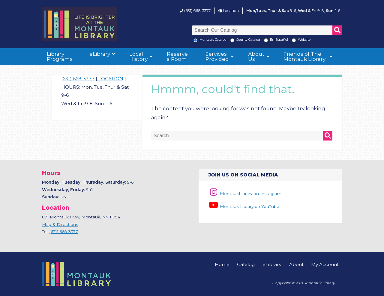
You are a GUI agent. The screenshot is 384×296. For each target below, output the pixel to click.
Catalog (246, 264)
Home (222, 264)
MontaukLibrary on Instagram (244, 193)
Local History (138, 56)
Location (231, 10)
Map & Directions (60, 224)
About (296, 264)
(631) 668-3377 (197, 10)
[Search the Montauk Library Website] (294, 40)
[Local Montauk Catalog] (195, 40)
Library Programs (60, 56)
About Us (256, 56)
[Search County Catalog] (232, 40)
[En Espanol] (266, 40)
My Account (325, 264)
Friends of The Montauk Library (305, 56)
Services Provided (217, 56)
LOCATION (110, 78)
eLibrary (99, 54)
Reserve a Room (177, 56)
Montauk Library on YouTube (243, 206)
